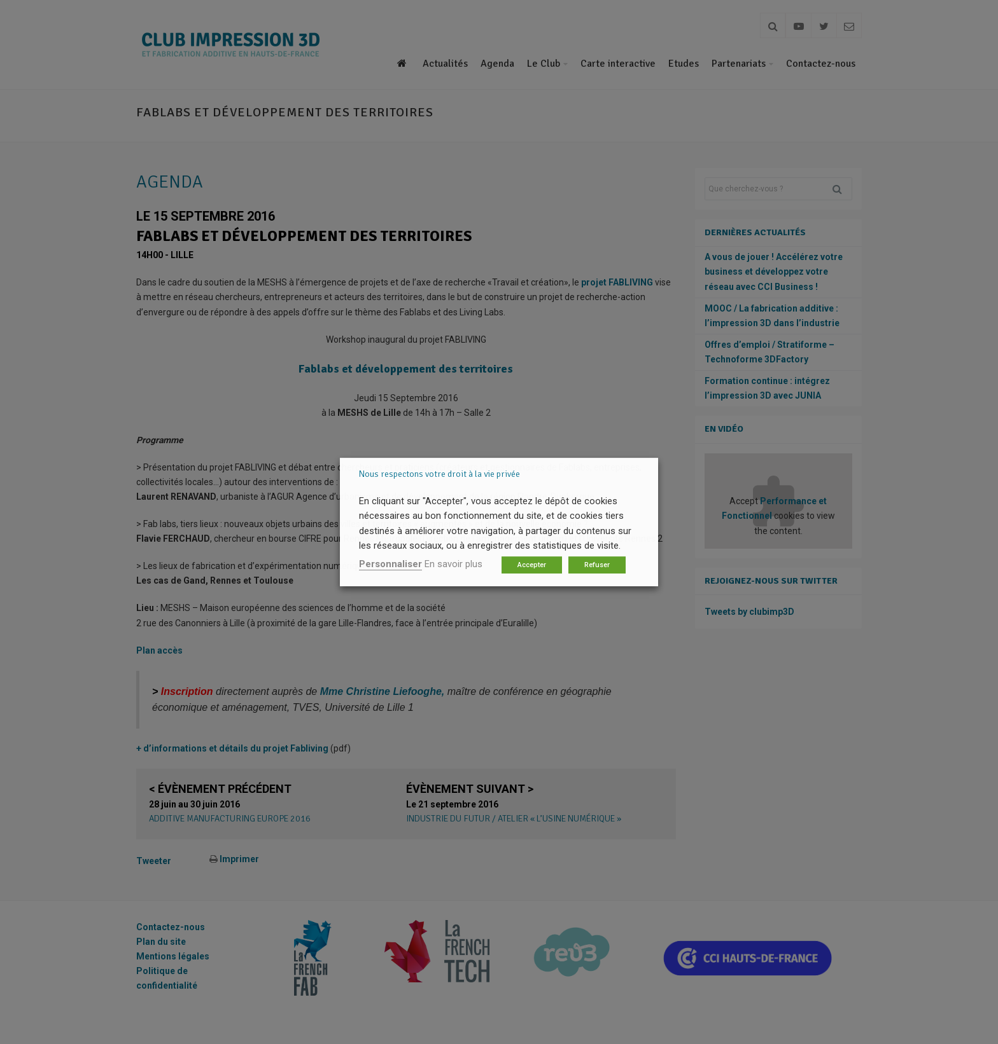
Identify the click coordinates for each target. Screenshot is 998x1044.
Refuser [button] (597, 565)
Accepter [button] (531, 565)
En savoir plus (453, 564)
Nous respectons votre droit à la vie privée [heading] (439, 474)
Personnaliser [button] (390, 564)
